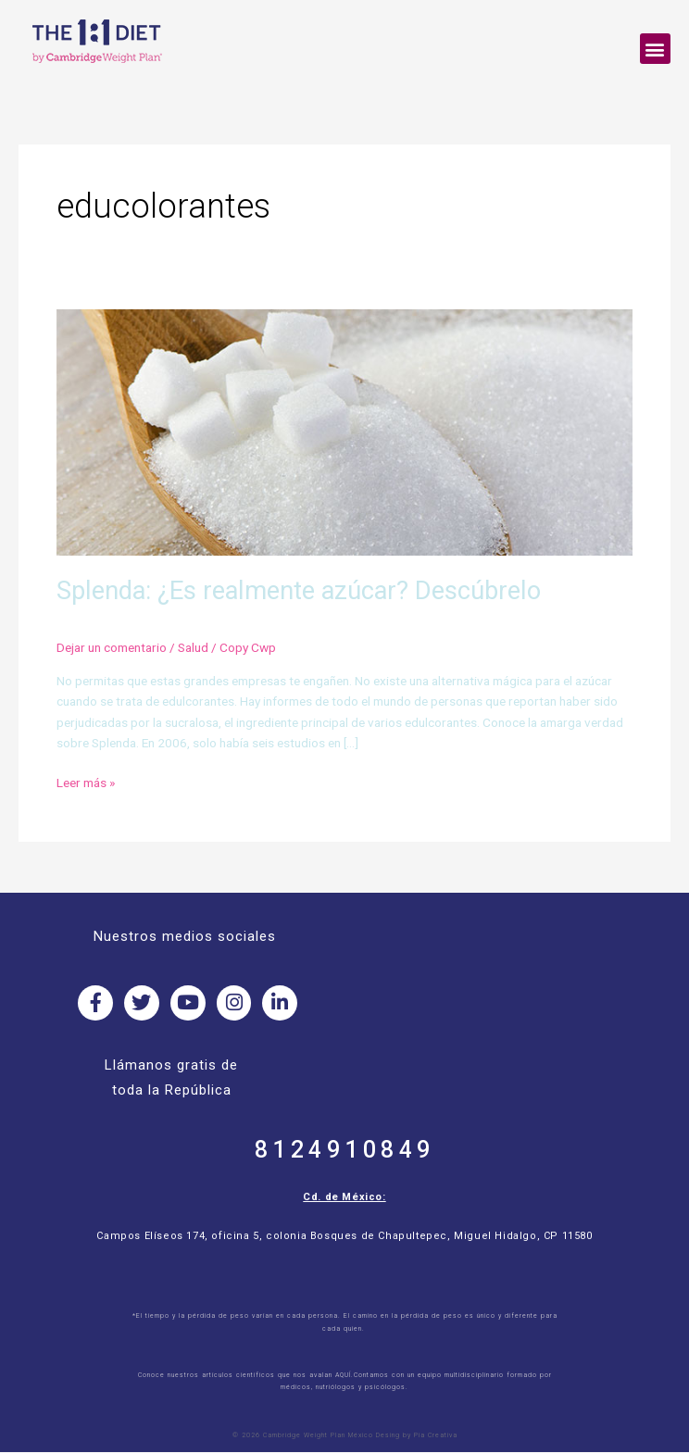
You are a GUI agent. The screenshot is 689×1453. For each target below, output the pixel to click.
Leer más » (85, 781)
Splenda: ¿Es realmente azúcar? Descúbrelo (298, 591)
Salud (193, 647)
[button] (655, 48)
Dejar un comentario (111, 647)
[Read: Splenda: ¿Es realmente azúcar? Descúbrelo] (344, 431)
